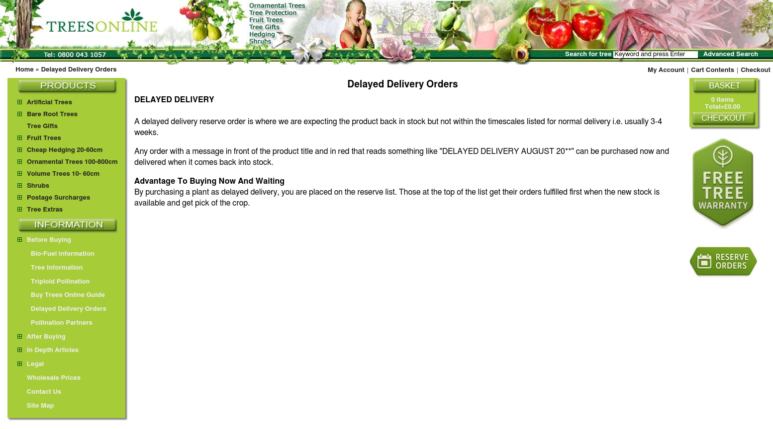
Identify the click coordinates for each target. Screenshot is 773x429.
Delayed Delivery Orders (78, 70)
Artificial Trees (49, 102)
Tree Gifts (42, 126)
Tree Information (52, 268)
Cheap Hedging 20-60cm (65, 150)
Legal (30, 364)
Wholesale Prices (49, 378)
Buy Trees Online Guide (63, 295)
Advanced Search (730, 54)
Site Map (35, 406)
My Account (666, 70)
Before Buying (44, 240)
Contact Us (39, 392)
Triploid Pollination (55, 282)
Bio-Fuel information (58, 254)
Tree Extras (45, 210)
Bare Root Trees (52, 114)
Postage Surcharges (58, 198)
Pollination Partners (57, 323)
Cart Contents (712, 70)
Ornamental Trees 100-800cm (72, 162)
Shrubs (38, 186)
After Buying (41, 337)
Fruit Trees (44, 138)
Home (24, 70)
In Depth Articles (48, 350)
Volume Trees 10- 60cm (63, 174)
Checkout (756, 70)
